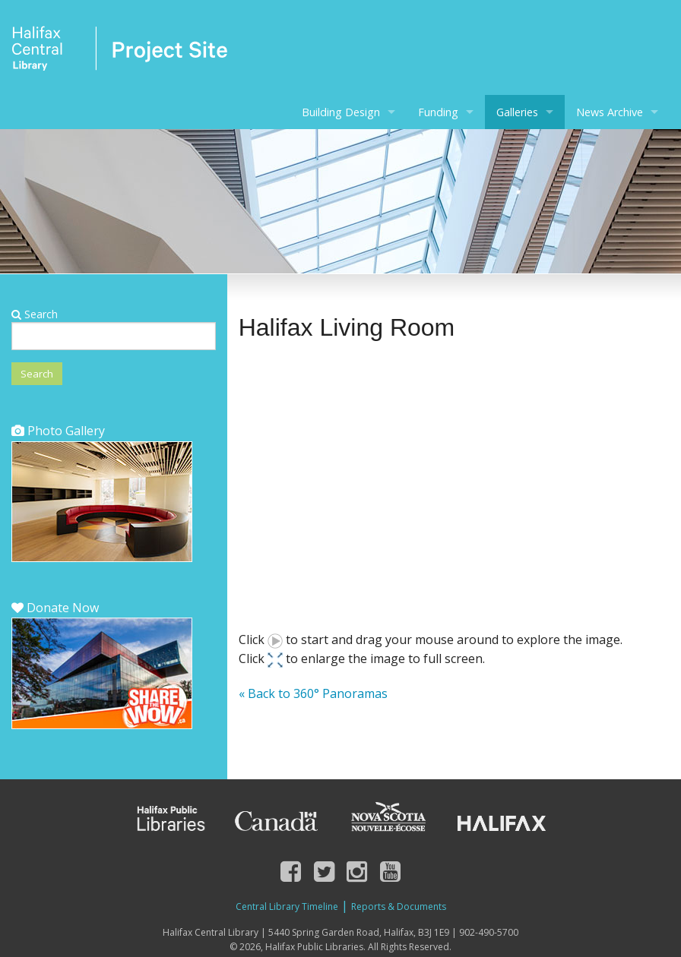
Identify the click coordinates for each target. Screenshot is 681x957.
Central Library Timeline (287, 906)
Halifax (501, 818)
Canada (277, 818)
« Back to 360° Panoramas (313, 693)
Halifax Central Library (119, 53)
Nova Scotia (387, 818)
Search (34, 314)
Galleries (517, 112)
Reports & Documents (398, 906)
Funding (438, 112)
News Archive (609, 112)
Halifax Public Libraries (169, 818)
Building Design (341, 112)
